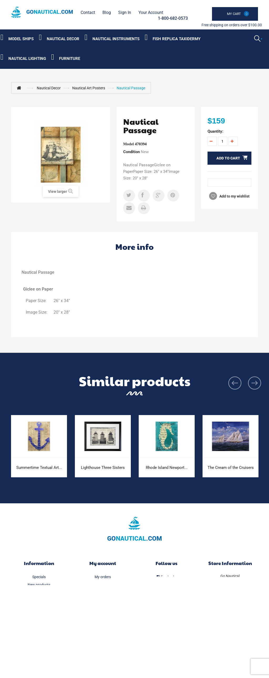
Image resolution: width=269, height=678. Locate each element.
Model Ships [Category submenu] (21, 39)
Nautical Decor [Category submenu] (63, 39)
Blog (106, 12)
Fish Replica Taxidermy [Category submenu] (176, 39)
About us (39, 640)
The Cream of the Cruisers (231, 467)
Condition (131, 151)
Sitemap (39, 656)
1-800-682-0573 (173, 18)
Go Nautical (230, 576)
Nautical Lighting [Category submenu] (27, 58)
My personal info (102, 608)
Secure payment (39, 648)
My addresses (102, 600)
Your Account (150, 12)
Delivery (39, 616)
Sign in (124, 12)
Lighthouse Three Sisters (103, 467)
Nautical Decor (49, 88)
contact (88, 12)
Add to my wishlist (234, 196)
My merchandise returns (102, 585)
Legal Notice (39, 624)
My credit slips (102, 593)
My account (102, 563)
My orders (103, 577)
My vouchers (102, 616)
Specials (39, 577)
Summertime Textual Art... (39, 467)
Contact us (39, 608)
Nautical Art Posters (88, 88)
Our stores (39, 600)
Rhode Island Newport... (167, 467)
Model (128, 144)
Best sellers (39, 593)
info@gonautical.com (230, 598)
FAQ (38, 632)
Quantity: (215, 131)
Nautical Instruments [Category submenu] (115, 39)
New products (39, 585)
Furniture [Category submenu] (69, 58)
